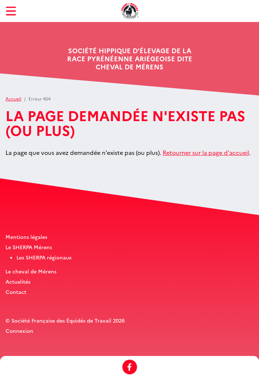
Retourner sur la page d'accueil (206, 152)
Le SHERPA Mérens (28, 247)
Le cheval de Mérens (30, 271)
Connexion (19, 330)
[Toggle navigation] (11, 11)
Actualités (17, 281)
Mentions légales (26, 236)
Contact (15, 291)
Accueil (13, 98)
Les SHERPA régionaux (44, 257)
